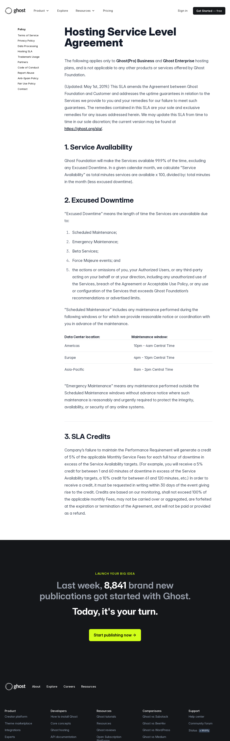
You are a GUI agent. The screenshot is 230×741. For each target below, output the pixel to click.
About (36, 686)
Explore (62, 10)
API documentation (63, 737)
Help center (196, 716)
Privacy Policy (26, 40)
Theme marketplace (18, 723)
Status (199, 730)
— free (209, 10)
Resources (88, 686)
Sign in (183, 10)
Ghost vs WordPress (156, 730)
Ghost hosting (60, 730)
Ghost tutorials (106, 716)
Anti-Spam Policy (28, 78)
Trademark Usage (29, 56)
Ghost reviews (106, 730)
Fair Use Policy (26, 83)
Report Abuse (26, 72)
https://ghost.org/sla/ (83, 128)
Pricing (108, 10)
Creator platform (16, 716)
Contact (22, 88)
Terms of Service (28, 35)
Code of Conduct (28, 67)
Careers (69, 686)
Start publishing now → (115, 635)
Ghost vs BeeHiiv (154, 723)
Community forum (200, 723)
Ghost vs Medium (154, 737)
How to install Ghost (64, 716)
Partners (23, 62)
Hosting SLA (25, 51)
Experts (10, 737)
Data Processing (28, 46)
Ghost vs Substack (155, 716)
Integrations (13, 730)
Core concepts (61, 723)
